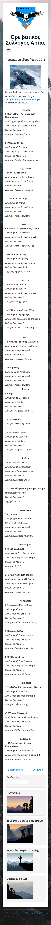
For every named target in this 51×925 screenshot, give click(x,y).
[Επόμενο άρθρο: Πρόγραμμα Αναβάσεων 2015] (38, 770)
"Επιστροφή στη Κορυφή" (36, 913)
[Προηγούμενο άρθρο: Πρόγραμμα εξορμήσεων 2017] (15, 770)
